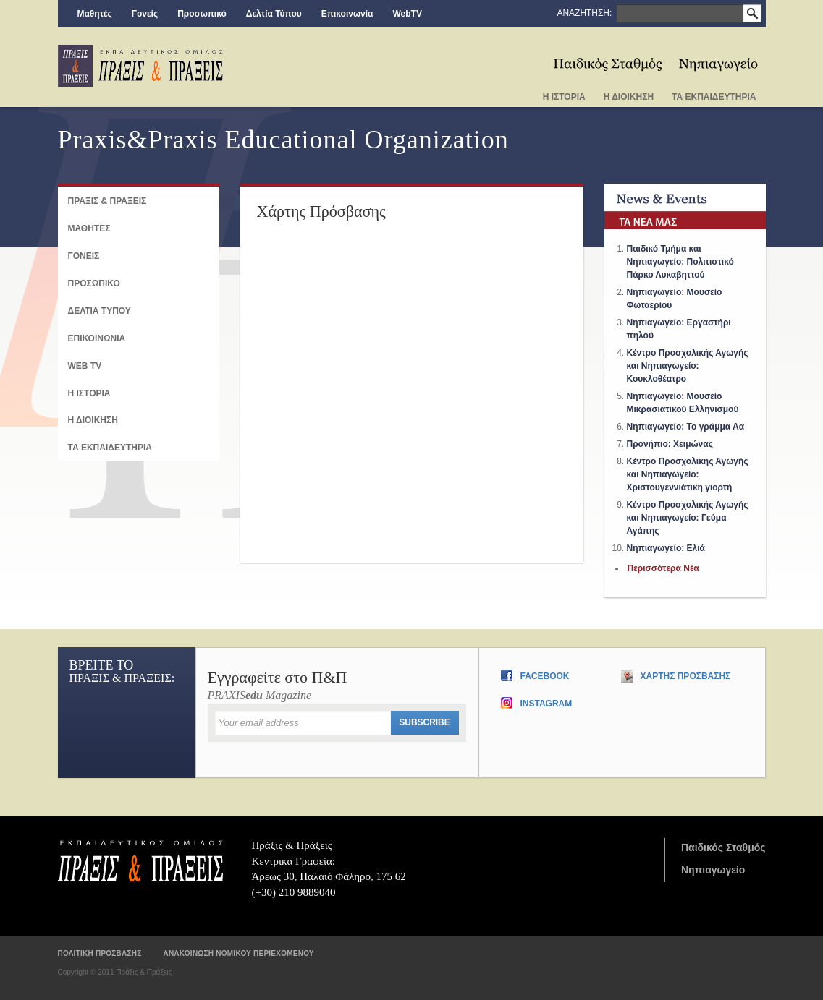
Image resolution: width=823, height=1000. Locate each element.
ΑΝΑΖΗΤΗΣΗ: (584, 13)
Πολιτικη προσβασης (100, 953)
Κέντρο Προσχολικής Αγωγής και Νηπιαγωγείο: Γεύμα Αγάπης (687, 518)
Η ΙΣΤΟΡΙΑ (89, 393)
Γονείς (145, 14)
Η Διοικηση (629, 97)
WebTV (406, 14)
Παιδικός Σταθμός (723, 847)
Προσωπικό (202, 14)
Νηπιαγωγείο (713, 870)
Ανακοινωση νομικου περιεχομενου (238, 953)
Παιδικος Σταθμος (608, 59)
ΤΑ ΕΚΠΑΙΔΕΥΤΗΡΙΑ (110, 448)
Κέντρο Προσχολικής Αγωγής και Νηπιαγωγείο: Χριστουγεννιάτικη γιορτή (687, 474)
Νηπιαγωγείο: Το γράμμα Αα (686, 427)
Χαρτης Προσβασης (686, 676)
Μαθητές (94, 14)
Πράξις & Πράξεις (140, 860)
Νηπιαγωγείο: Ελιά (666, 548)
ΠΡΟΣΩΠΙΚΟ (94, 283)
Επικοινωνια (97, 338)
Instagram (546, 703)
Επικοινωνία (347, 14)
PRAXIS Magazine (337, 685)
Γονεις (84, 256)
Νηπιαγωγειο (718, 59)
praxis (140, 66)
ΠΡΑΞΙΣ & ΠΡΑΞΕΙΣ (107, 201)
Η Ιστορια (564, 97)
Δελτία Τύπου (274, 14)
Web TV (85, 366)
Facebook (545, 676)
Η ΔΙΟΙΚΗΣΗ (93, 420)
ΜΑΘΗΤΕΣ (89, 228)
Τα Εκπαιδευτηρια (714, 97)
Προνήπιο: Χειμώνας (670, 444)
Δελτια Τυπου (99, 311)
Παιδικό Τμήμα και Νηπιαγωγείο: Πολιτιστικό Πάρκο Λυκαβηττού (680, 262)
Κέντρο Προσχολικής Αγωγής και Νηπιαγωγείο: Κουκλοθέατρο (687, 366)
